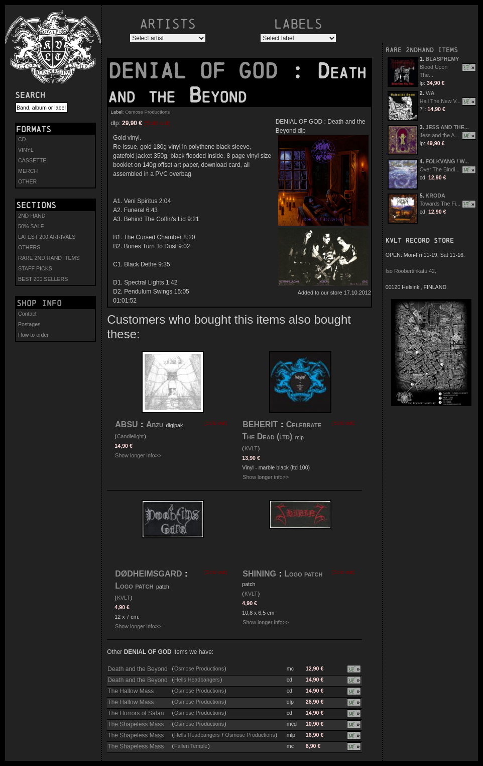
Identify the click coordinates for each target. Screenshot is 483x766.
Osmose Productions (147, 112)
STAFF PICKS (35, 268)
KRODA (435, 196)
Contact (27, 314)
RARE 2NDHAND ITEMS (422, 50)
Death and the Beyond (137, 669)
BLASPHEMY (442, 59)
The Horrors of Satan (135, 713)
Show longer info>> (138, 455)
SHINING (259, 573)
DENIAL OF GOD (199, 71)
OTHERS (29, 247)
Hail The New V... (440, 101)
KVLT (251, 448)
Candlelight (130, 436)
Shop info (39, 303)
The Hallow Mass (130, 691)
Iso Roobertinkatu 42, (411, 271)
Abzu (154, 424)
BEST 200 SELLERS (43, 279)
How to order (33, 335)
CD (22, 139)
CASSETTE (32, 160)
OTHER (27, 181)
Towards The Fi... (440, 204)
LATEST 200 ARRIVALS (46, 237)
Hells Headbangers (197, 680)
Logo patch (134, 586)
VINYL (26, 150)
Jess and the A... (439, 135)
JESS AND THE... (447, 127)
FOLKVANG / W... (447, 161)
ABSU (126, 424)
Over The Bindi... (440, 169)
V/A (430, 93)
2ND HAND (31, 216)
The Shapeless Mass (135, 724)
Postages (29, 324)
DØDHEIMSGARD (148, 573)
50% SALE (31, 226)
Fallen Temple (190, 746)
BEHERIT (260, 424)
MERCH (28, 171)
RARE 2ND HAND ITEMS (49, 258)
